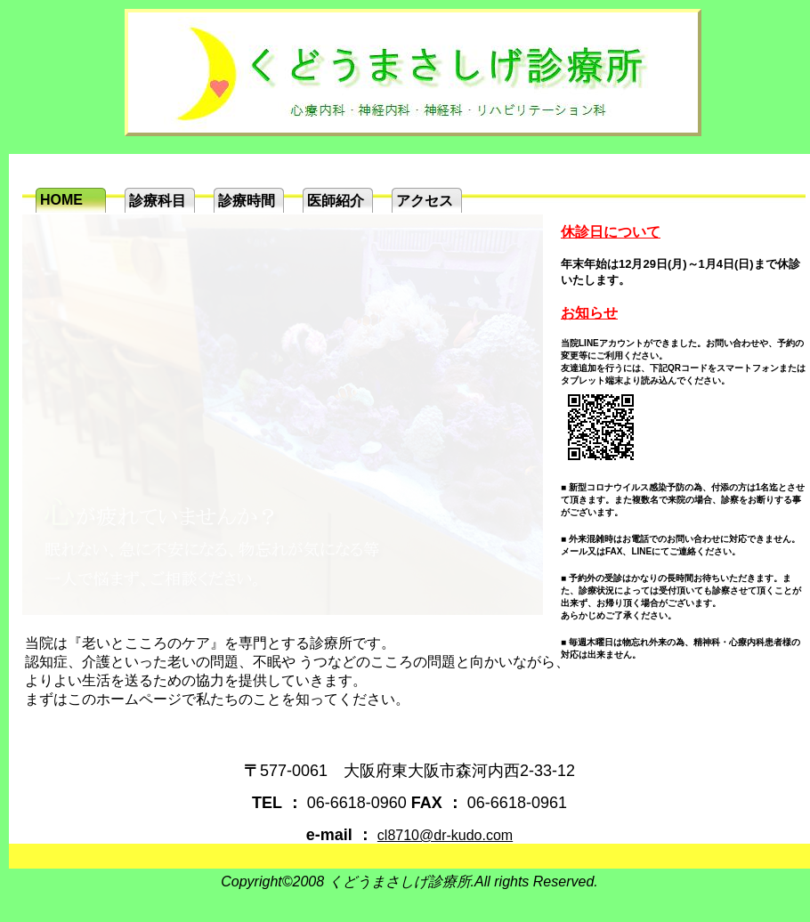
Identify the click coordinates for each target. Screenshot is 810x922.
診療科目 (157, 200)
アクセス (424, 200)
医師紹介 (335, 200)
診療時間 (246, 200)
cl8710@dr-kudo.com (445, 835)
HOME (61, 199)
